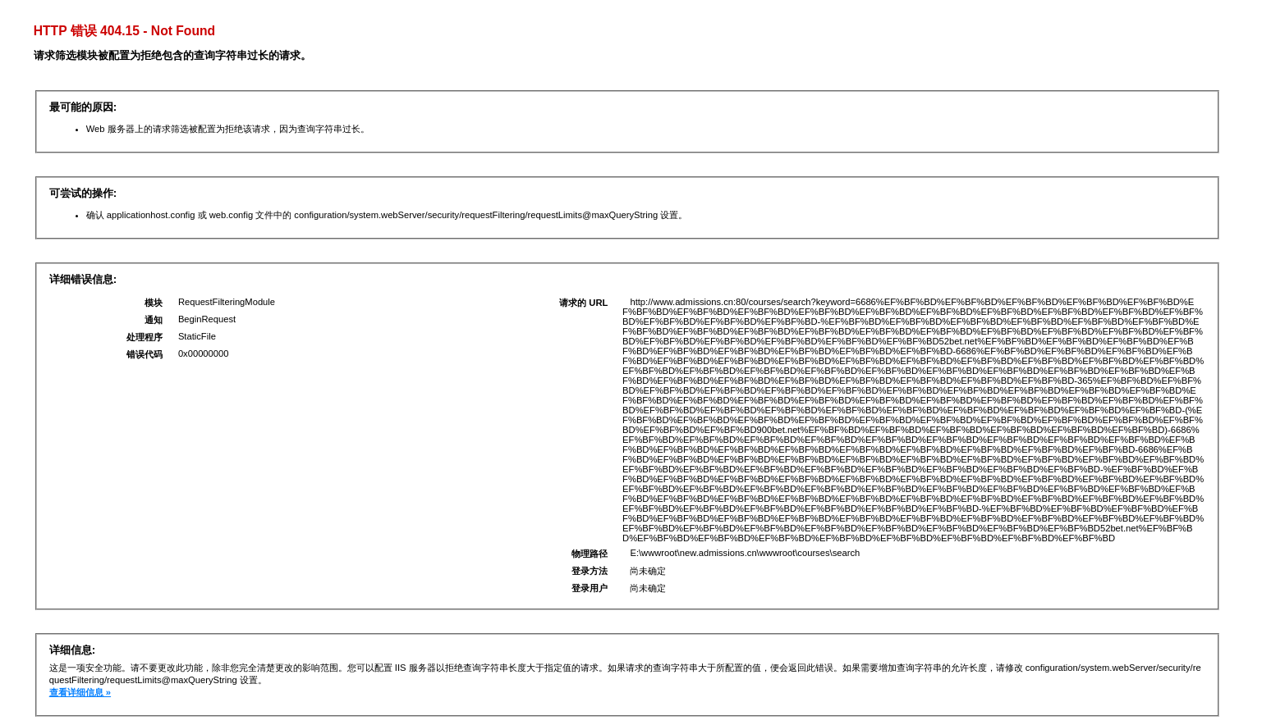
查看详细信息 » (80, 692)
